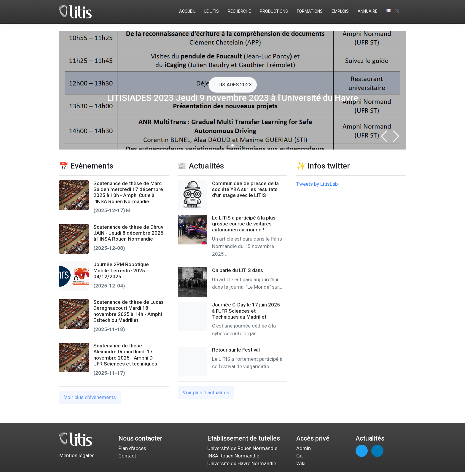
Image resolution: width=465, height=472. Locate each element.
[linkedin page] (377, 451)
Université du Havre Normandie (241, 463)
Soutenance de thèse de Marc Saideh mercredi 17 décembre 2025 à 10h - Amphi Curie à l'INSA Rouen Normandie (128, 192)
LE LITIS (211, 11)
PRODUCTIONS (274, 11)
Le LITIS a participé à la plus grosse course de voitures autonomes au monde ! (244, 224)
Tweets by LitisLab (317, 184)
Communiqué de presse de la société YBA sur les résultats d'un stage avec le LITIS (245, 189)
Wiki (300, 463)
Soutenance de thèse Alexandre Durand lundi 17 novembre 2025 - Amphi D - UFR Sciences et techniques (125, 355)
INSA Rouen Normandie (233, 456)
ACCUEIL (187, 11)
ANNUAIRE (368, 11)
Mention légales (77, 455)
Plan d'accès (132, 448)
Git (299, 456)
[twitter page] (362, 451)
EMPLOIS (340, 11)
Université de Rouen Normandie (242, 448)
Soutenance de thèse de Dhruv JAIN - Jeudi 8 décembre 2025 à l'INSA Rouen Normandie (128, 233)
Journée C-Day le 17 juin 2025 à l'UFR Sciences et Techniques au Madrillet (246, 311)
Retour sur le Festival (236, 350)
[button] (396, 136)
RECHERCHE (239, 11)
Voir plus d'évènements (90, 397)
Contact (127, 456)
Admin (303, 448)
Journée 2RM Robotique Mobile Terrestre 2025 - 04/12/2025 (121, 270)
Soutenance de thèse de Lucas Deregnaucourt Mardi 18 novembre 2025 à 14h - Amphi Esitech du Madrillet (128, 311)
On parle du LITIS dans (237, 270)
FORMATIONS (310, 11)
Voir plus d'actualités (206, 392)
